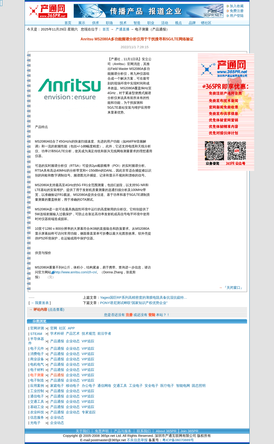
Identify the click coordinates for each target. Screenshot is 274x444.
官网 (53, 328)
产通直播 (122, 29)
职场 (109, 23)
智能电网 (183, 385)
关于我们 (83, 431)
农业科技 (37, 412)
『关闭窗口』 (233, 287)
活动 (164, 23)
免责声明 (102, 431)
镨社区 (206, 23)
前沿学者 (104, 333)
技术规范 (89, 333)
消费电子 (37, 354)
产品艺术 (73, 333)
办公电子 (89, 385)
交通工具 (120, 385)
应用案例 (37, 385)
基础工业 (37, 407)
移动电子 (73, 385)
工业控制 (37, 391)
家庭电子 (57, 385)
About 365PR (166, 431)
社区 (62, 328)
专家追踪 (89, 412)
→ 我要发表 (40, 303)
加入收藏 (237, 6)
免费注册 (237, 11)
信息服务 (37, 417)
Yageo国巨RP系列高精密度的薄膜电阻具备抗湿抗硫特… (143, 297)
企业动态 (73, 341)
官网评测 (37, 328)
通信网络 (104, 385)
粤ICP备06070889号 (178, 440)
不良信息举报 (137, 440)
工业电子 (136, 385)
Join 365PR (189, 431)
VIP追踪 (88, 341)
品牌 (192, 23)
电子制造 (37, 380)
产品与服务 (122, 431)
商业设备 (37, 359)
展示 (81, 23)
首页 (67, 23)
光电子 (35, 423)
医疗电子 (167, 385)
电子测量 (37, 375)
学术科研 (57, 333)
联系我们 (144, 431)
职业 (150, 23)
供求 (95, 23)
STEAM (36, 334)
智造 (137, 23)
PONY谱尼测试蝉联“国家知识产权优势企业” (134, 303)
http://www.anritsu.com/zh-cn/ (76, 272)
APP (71, 328)
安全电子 (151, 385)
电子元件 (37, 348)
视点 (178, 23)
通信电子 (37, 396)
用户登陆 (237, 16)
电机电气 (37, 364)
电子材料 (37, 370)
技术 (123, 23)
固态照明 (199, 385)
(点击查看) (55, 309)
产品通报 (57, 341)
